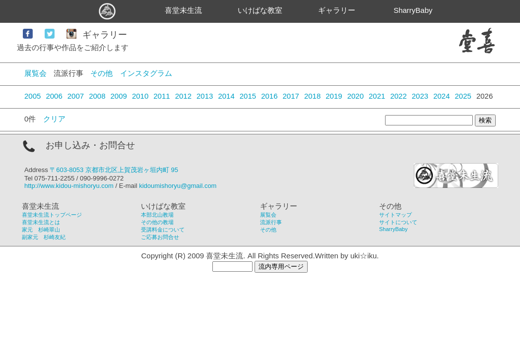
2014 (226, 96)
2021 (377, 96)
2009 (119, 96)
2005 (32, 96)
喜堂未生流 (183, 10)
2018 (312, 96)
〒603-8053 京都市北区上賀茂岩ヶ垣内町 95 (114, 170)
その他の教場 (157, 222)
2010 (140, 96)
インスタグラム (146, 73)
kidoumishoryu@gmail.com (177, 185)
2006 (54, 96)
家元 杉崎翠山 (41, 230)
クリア (54, 119)
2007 (75, 96)
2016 (269, 96)
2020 (355, 96)
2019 (333, 96)
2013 (204, 96)
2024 (441, 96)
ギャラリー (336, 10)
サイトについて (398, 222)
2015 (248, 96)
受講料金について (163, 230)
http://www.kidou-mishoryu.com (69, 185)
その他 (101, 73)
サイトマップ (395, 215)
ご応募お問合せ (160, 237)
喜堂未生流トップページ (52, 215)
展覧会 (35, 73)
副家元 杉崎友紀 (43, 237)
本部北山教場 (157, 215)
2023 (420, 96)
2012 (183, 96)
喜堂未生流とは (41, 222)
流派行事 (271, 222)
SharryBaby (412, 10)
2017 (291, 96)
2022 (398, 96)
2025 (463, 96)
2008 (97, 96)
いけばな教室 (260, 10)
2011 (161, 96)
